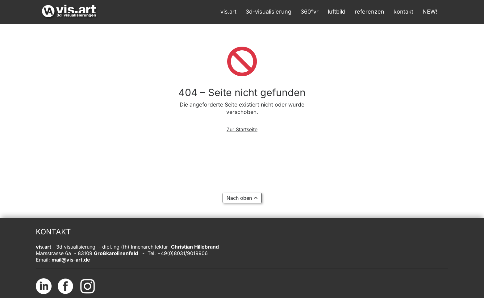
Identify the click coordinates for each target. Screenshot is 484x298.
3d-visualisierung (268, 11)
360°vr (310, 11)
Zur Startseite (242, 129)
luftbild (336, 11)
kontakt (403, 11)
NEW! (430, 11)
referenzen (369, 11)
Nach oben (242, 198)
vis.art (228, 11)
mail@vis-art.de (71, 260)
